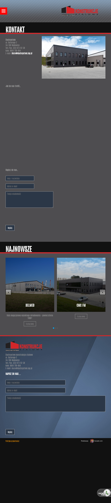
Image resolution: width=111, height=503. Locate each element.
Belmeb (29, 305)
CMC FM (81, 305)
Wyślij (10, 227)
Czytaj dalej (30, 324)
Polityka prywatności (12, 441)
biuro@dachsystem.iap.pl (22, 53)
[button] (53, 328)
